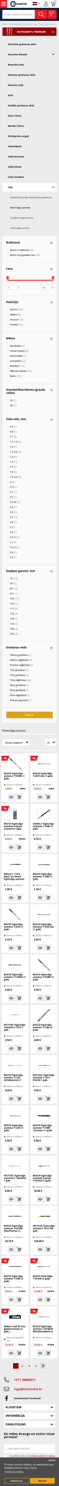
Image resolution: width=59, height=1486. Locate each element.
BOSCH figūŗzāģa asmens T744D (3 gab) (13, 1279)
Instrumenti (3, 4)
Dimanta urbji (15, 85)
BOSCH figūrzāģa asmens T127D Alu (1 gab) (43, 927)
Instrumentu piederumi (21, 24)
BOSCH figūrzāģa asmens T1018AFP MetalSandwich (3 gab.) (43, 1329)
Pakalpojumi (16, 1424)
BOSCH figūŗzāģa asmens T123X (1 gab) (13, 1128)
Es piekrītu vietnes (32, 1456)
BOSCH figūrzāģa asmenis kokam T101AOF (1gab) (42, 1178)
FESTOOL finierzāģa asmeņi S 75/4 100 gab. (44, 1228)
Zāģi (35, 24)
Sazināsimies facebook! (27, 1398)
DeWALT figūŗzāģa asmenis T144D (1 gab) (43, 826)
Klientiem (13, 1407)
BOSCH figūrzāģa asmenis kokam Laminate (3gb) (13, 826)
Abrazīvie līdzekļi (32, 54)
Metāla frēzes (16, 125)
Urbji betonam (16, 156)
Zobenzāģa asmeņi (20, 228)
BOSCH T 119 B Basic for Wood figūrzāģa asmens (14, 876)
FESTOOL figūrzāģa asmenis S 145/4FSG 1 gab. (15, 1178)
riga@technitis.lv (28, 1389)
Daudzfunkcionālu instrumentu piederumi (31, 197)
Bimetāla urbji (16, 64)
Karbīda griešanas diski (21, 105)
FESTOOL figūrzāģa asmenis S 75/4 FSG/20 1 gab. (43, 1078)
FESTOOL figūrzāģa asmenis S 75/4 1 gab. (14, 1027)
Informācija (15, 1416)
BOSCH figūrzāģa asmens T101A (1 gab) (13, 927)
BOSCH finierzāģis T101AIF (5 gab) (43, 1277)
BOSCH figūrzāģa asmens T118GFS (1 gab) (15, 977)
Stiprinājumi (15, 146)
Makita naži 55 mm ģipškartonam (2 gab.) (14, 1329)
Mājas (5, 24)
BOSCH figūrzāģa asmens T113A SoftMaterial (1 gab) (13, 1078)
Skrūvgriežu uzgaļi (18, 136)
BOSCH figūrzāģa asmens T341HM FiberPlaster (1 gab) (13, 1228)
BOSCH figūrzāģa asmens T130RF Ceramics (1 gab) (42, 1128)
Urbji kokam (15, 166)
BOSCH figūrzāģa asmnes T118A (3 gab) (42, 1027)
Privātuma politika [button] (14, 1471)
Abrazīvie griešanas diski (22, 44)
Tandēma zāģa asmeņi (21, 217)
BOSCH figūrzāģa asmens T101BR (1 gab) (14, 776)
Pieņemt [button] (42, 1481)
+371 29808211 (25, 1380)
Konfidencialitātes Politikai (41, 1455)
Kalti (10, 95)
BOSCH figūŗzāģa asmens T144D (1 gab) (42, 876)
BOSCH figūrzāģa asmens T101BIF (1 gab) (43, 977)
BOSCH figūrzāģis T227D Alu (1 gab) (43, 774)
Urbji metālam (16, 176)
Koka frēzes (15, 115)
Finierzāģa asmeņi (47, 24)
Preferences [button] (17, 1481)
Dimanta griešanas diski (21, 74)
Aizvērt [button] (51, 1460)
